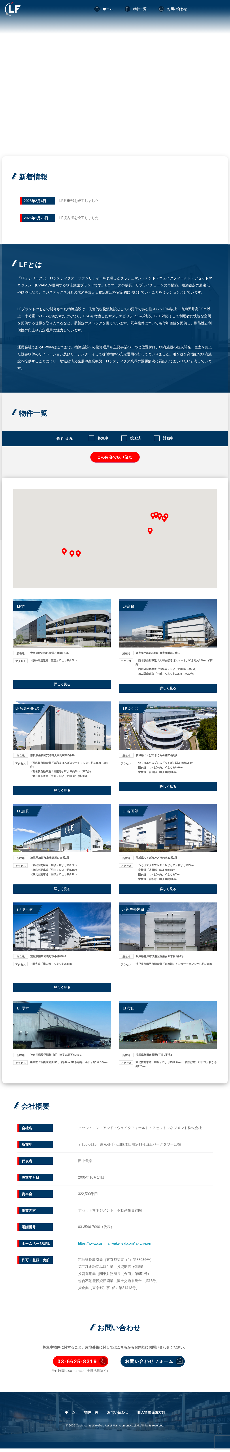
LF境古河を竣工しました (79, 218)
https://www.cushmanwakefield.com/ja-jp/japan (114, 1246)
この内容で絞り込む (115, 457)
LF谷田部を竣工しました (79, 201)
